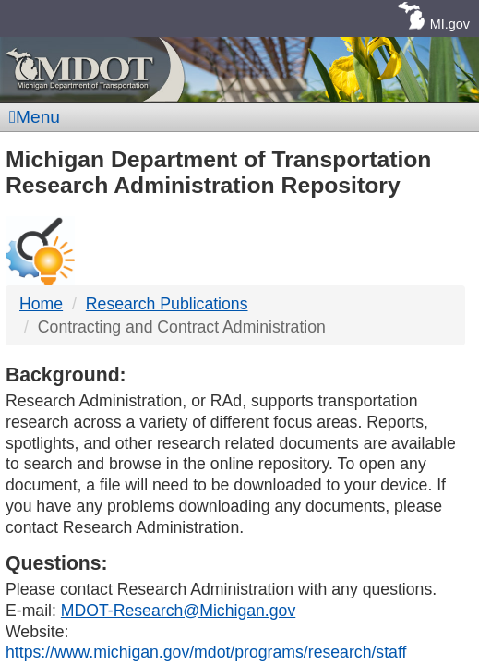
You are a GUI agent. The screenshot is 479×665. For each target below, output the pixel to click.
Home (41, 304)
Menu (34, 117)
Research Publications (167, 304)
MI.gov (450, 24)
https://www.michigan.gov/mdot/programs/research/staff (206, 652)
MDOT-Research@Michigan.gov (178, 610)
